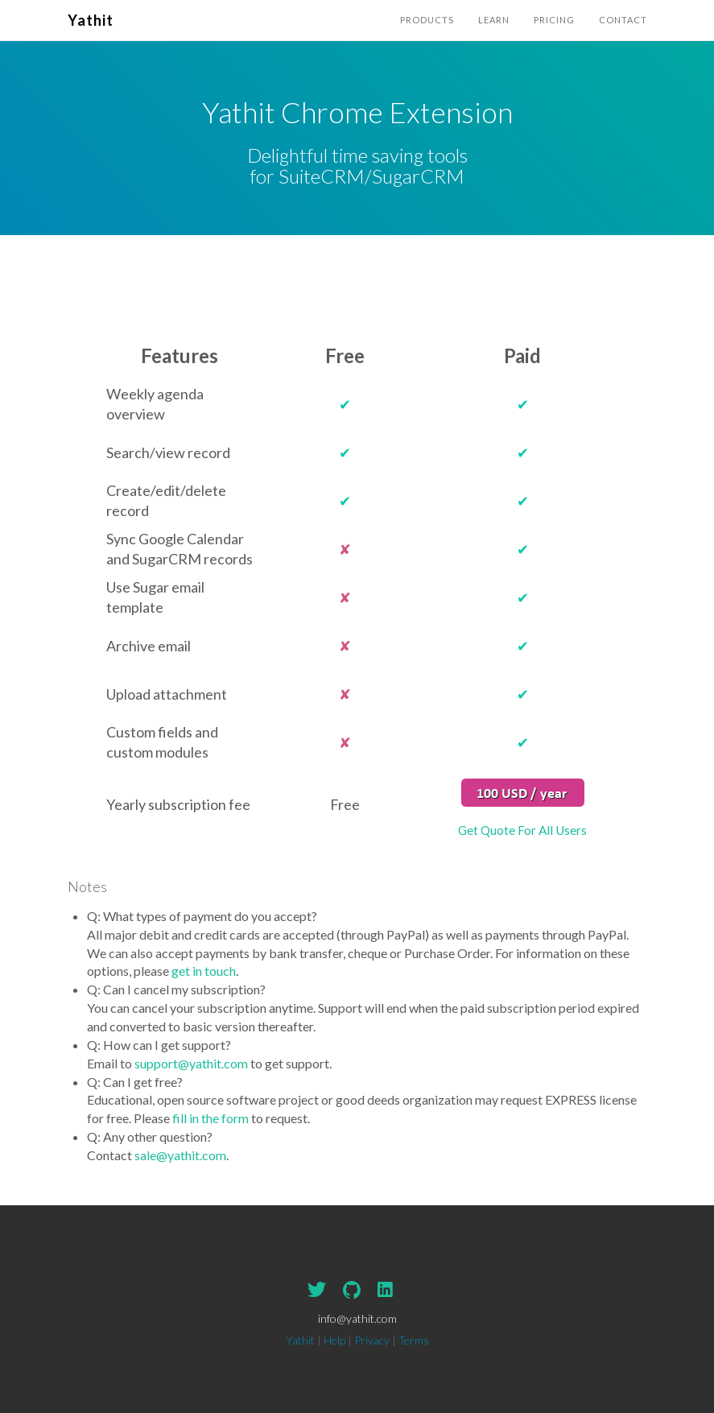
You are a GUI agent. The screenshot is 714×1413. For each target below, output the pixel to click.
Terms (413, 1340)
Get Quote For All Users (522, 830)
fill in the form (210, 1118)
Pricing (554, 19)
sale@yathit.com (180, 1155)
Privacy (372, 1340)
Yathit (90, 20)
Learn (494, 19)
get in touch (203, 970)
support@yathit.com (191, 1063)
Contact (623, 19)
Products (427, 19)
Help (334, 1340)
